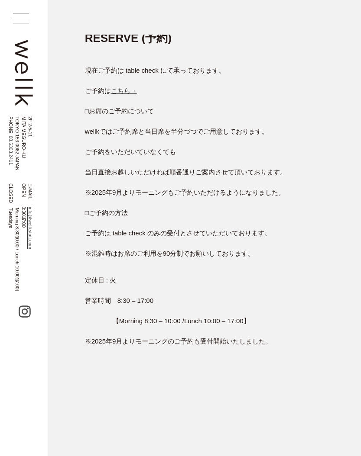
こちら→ (124, 90)
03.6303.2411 (10, 150)
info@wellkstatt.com (30, 228)
